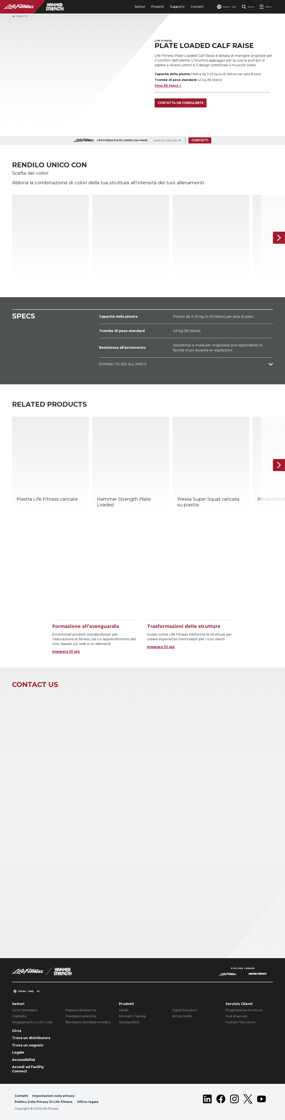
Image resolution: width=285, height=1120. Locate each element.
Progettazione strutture (244, 1010)
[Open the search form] (247, 7)
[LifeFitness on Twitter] (247, 1099)
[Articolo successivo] (279, 238)
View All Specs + (168, 85)
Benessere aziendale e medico (88, 1022)
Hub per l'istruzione (240, 1022)
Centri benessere (25, 1010)
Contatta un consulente (181, 103)
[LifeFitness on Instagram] (234, 1099)
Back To (20, 16)
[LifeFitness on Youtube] (261, 1099)
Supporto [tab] (177, 6)
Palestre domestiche (81, 1010)
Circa (16, 1031)
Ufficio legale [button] (88, 1102)
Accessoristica (129, 1022)
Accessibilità (23, 1060)
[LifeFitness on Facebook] (220, 1099)
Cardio (123, 1010)
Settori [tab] (140, 6)
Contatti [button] (21, 1096)
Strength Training (132, 1016)
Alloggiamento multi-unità (32, 1022)
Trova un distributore (31, 1038)
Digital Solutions (184, 1010)
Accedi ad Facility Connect (28, 1069)
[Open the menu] (265, 7)
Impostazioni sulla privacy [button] (53, 1096)
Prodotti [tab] (157, 6)
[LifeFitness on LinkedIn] (207, 1099)
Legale (18, 1052)
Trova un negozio (27, 1045)
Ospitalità (19, 1016)
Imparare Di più (66, 651)
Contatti (197, 6)
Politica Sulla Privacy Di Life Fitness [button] (43, 1102)
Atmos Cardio (182, 1016)
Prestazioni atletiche (80, 1016)
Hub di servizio (236, 1016)
